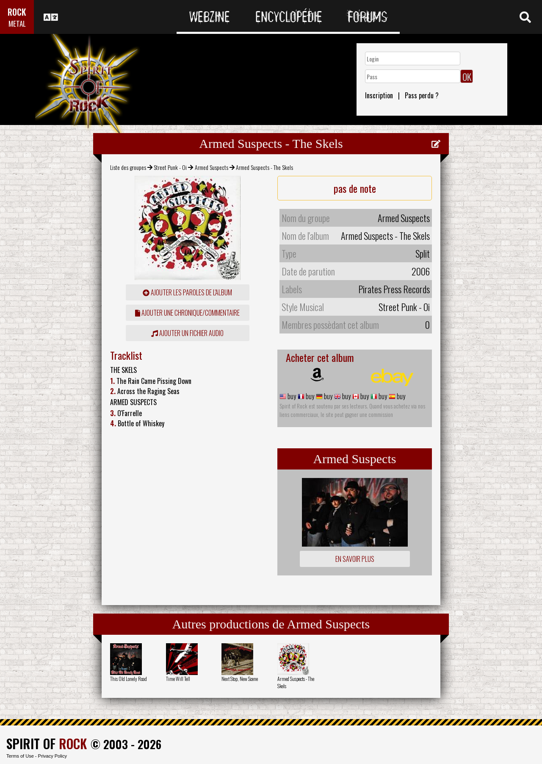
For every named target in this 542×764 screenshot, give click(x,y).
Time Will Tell (178, 678)
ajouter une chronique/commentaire (187, 313)
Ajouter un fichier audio (187, 333)
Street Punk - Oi (170, 167)
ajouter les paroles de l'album (187, 292)
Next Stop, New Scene (239, 678)
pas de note (355, 188)
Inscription (379, 95)
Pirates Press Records (394, 289)
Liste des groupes (128, 167)
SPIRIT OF (46, 743)
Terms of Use (20, 755)
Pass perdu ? (422, 95)
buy (291, 396)
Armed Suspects (211, 167)
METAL (17, 23)
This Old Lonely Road (128, 678)
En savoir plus (354, 559)
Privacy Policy (52, 755)
